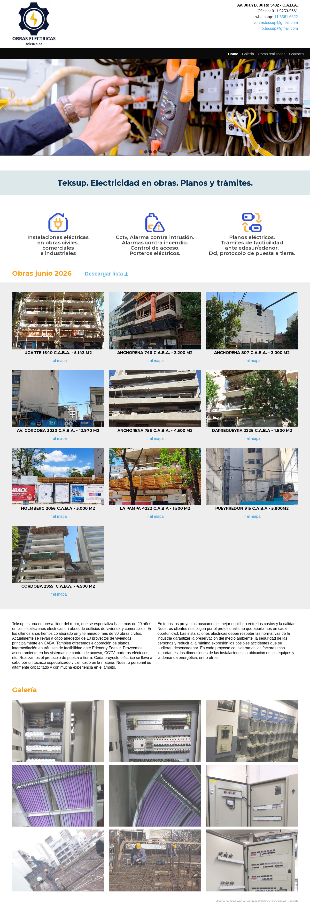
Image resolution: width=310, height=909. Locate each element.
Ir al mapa (58, 361)
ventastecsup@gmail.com (276, 23)
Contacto (296, 54)
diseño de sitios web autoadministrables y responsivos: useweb (257, 901)
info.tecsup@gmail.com (277, 28)
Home (233, 54)
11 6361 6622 (286, 17)
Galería (248, 54)
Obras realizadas (271, 54)
